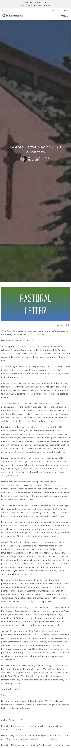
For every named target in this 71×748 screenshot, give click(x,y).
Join (58, 10)
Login (53, 10)
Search (66, 10)
